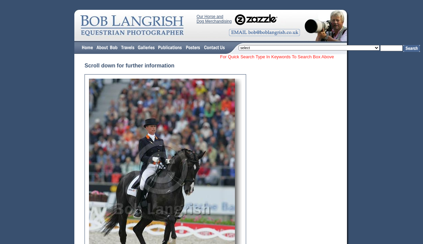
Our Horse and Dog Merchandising (214, 19)
